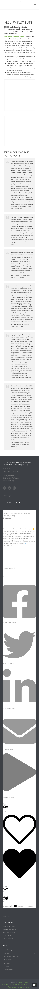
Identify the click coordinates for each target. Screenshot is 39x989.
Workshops (8, 970)
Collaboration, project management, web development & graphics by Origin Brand (19, 985)
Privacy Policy (23, 982)
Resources (7, 960)
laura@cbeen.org (8, 480)
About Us (7, 963)
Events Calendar (8, 938)
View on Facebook (9, 568)
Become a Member (9, 929)
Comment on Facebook (22, 907)
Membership (8, 950)
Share (5, 577)
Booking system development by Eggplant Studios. (21, 986)
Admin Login (7, 496)
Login (6, 966)
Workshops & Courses (11, 957)
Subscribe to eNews (9, 932)
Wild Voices (7, 953)
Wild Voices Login (9, 926)
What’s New (7, 935)
